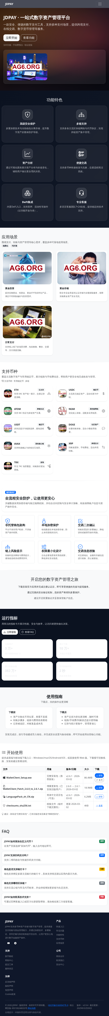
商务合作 (60, 956)
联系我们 (60, 960)
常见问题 (60, 930)
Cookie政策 (10, 994)
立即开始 (11, 38)
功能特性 (60, 934)
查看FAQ (27, 632)
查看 (99, 805)
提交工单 (9, 964)
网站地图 (32, 1008)
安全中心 (60, 964)
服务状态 (9, 968)
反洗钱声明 (10, 981)
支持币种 (60, 938)
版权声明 (9, 985)
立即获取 (10, 632)
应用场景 (60, 943)
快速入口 (60, 926)
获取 (99, 775)
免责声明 (9, 990)
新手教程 (9, 956)
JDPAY (9, 4)
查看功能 (28, 38)
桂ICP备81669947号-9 (58, 1005)
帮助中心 (9, 960)
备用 (99, 780)
